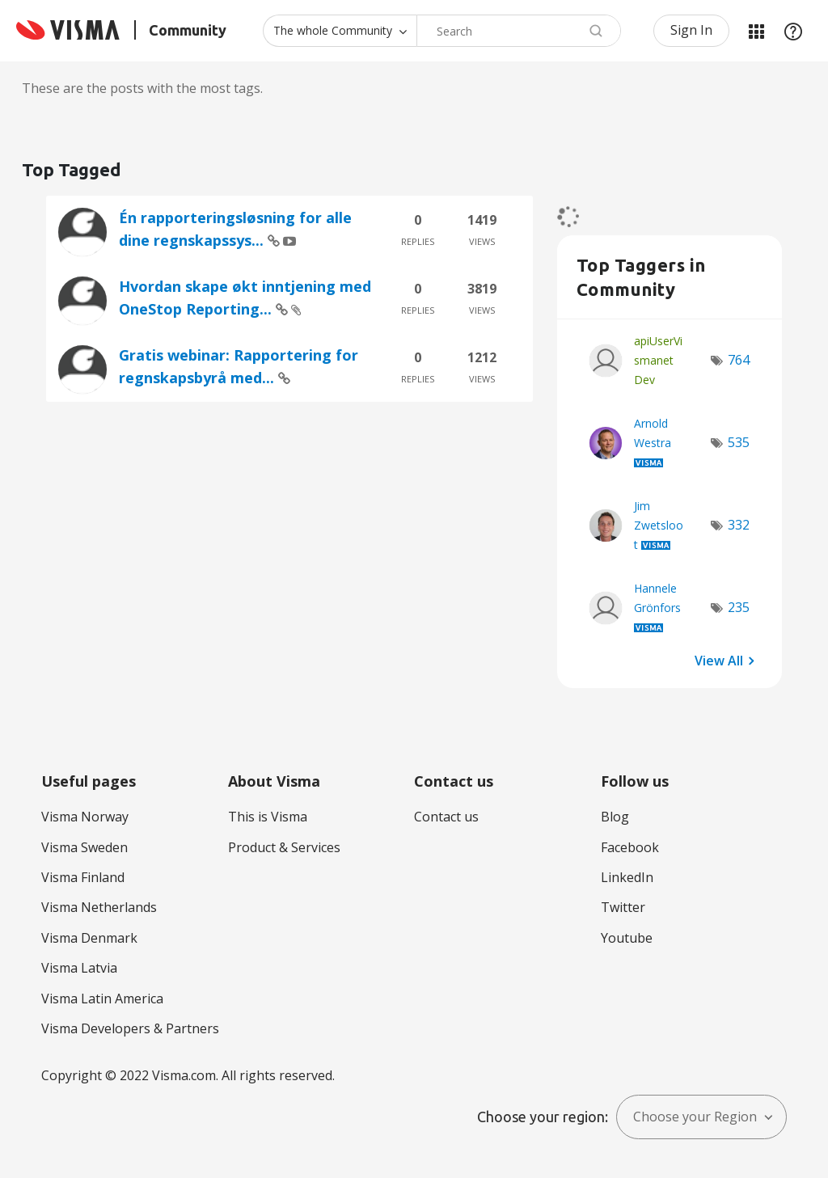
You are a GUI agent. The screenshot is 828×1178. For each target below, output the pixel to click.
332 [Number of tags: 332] (739, 525)
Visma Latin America (102, 998)
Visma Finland (83, 877)
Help (793, 30)
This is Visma (267, 816)
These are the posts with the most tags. (142, 88)
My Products (756, 30)
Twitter (623, 907)
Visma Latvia (79, 968)
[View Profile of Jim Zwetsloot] (658, 525)
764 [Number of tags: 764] (739, 360)
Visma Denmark (89, 938)
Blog (615, 816)
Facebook (630, 847)
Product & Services (284, 847)
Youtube (627, 938)
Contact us (446, 816)
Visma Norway (85, 816)
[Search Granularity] (339, 31)
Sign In (691, 30)
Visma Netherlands (99, 907)
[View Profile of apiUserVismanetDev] (658, 360)
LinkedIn (627, 877)
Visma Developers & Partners (130, 1028)
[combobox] (518, 31)
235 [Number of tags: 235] (739, 607)
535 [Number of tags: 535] (739, 442)
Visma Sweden (84, 847)
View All (719, 660)
